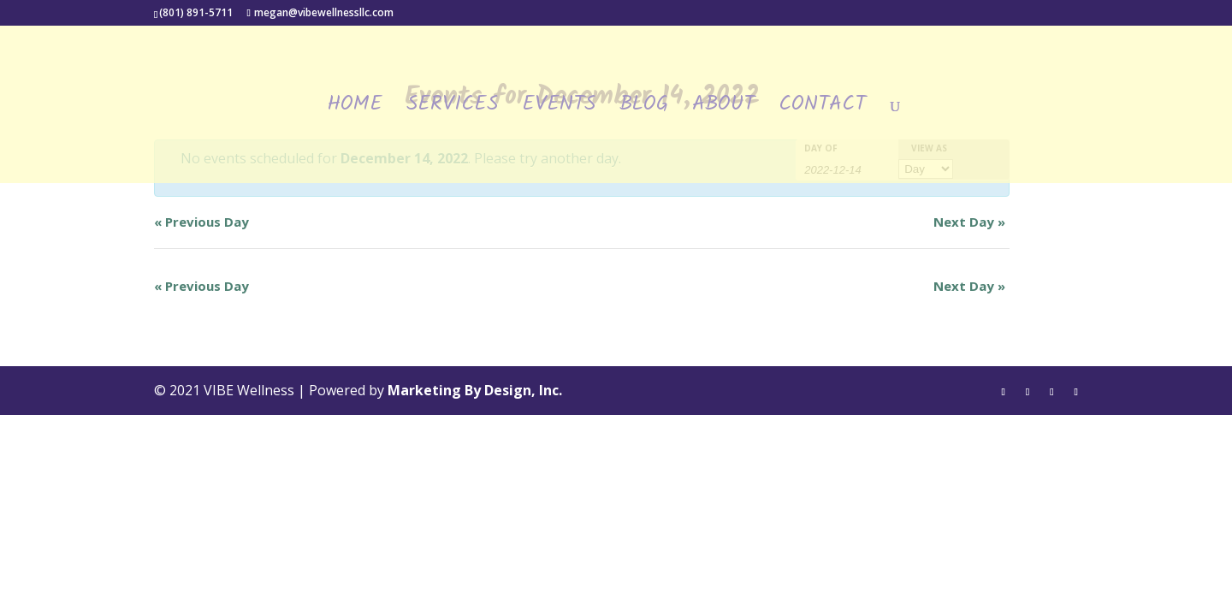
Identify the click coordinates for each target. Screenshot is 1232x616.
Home (354, 109)
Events (558, 109)
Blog (643, 109)
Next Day (969, 221)
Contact (822, 109)
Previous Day (201, 221)
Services (452, 109)
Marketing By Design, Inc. (475, 390)
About (723, 109)
